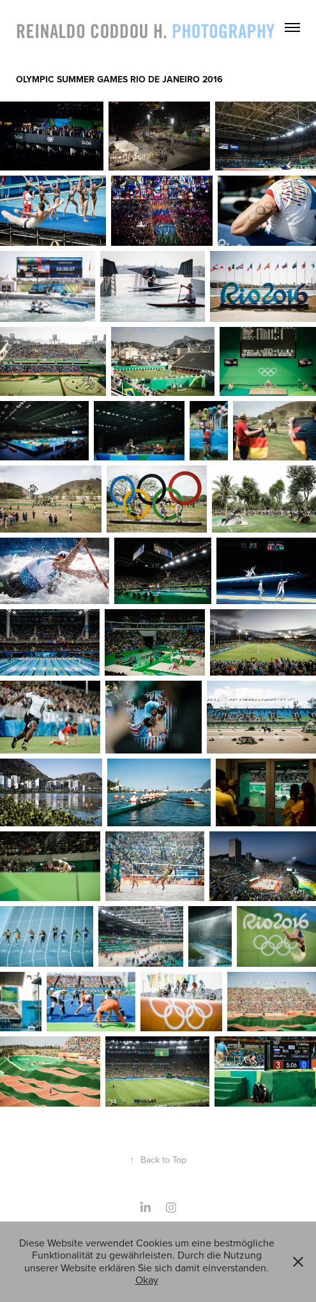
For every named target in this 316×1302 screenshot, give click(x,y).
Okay (146, 1280)
